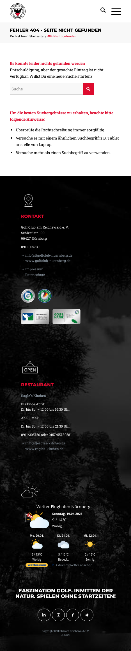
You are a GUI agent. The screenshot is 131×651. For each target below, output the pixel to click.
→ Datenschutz (33, 274)
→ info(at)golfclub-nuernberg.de (46, 255)
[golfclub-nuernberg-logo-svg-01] (54, 11)
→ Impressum (32, 269)
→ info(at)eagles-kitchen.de (43, 443)
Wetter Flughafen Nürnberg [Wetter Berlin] (63, 506)
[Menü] (113, 11)
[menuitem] (100, 11)
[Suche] (100, 11)
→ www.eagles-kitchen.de (42, 448)
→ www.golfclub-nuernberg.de (45, 260)
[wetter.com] (37, 566)
